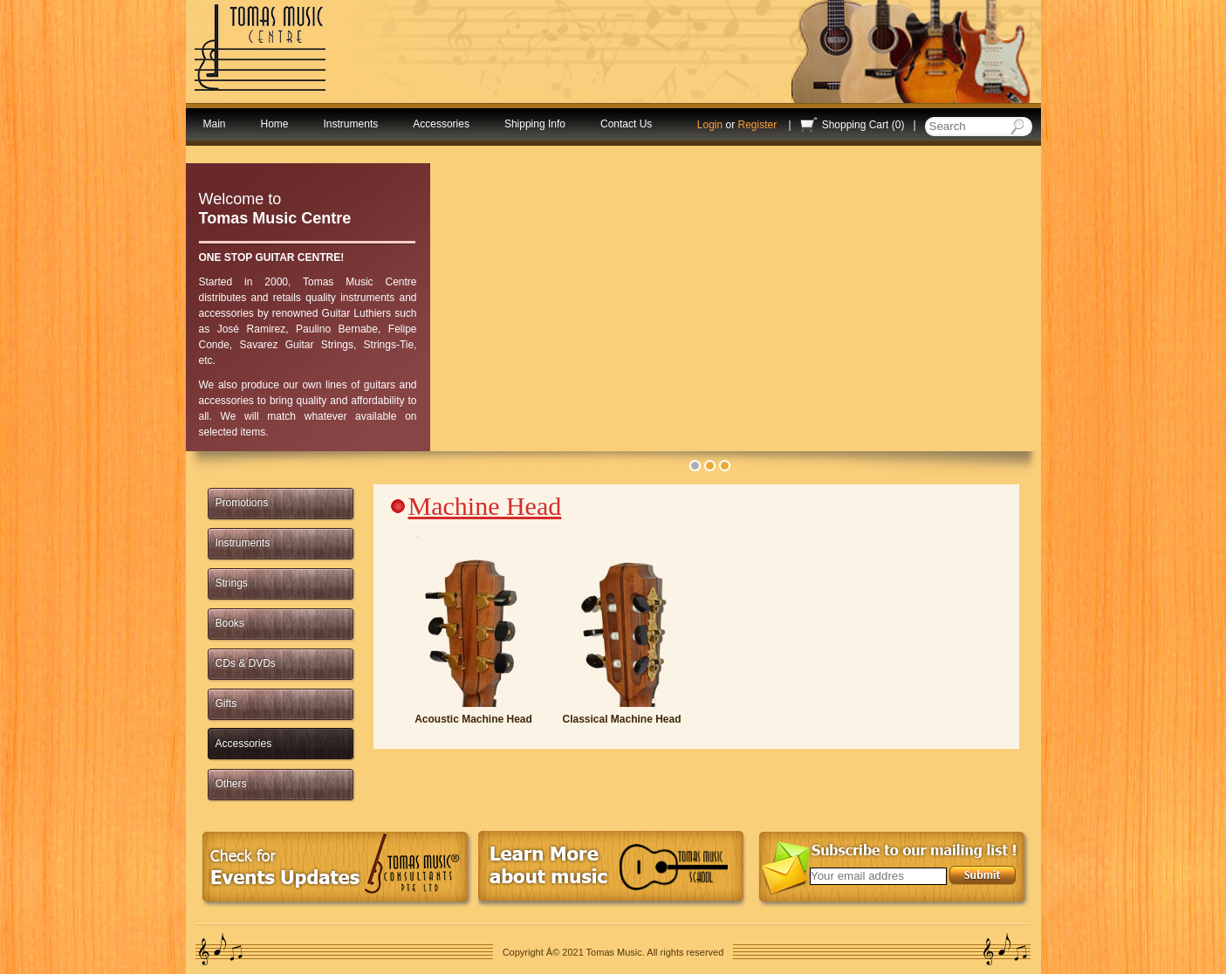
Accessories (441, 124)
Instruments (351, 124)
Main (214, 124)
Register (757, 125)
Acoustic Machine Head (473, 719)
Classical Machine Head (621, 719)
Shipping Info (534, 124)
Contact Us (626, 124)
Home (275, 124)
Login (710, 125)
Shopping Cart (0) (863, 125)
